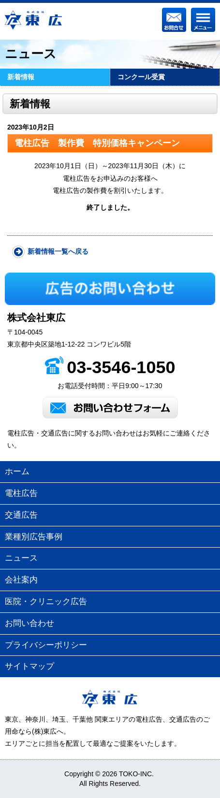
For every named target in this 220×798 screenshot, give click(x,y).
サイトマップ (29, 666)
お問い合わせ (29, 623)
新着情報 (20, 77)
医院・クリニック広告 (46, 601)
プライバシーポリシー (46, 645)
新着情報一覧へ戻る (58, 251)
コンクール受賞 (141, 77)
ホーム (17, 471)
